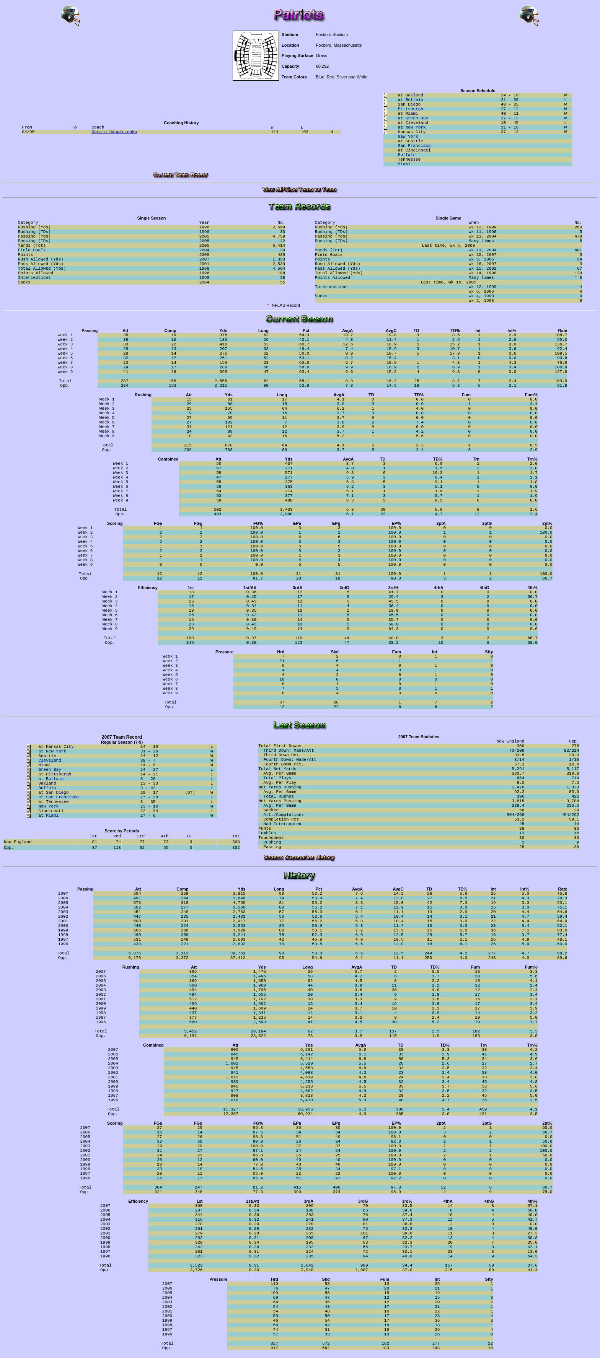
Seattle (414, 141)
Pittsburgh (410, 109)
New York (416, 127)
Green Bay (417, 118)
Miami (412, 113)
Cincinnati (418, 150)
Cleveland (417, 122)
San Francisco (414, 145)
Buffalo (414, 100)
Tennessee (409, 159)
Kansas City (412, 132)
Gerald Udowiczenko (114, 132)
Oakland (414, 95)
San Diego (409, 104)
